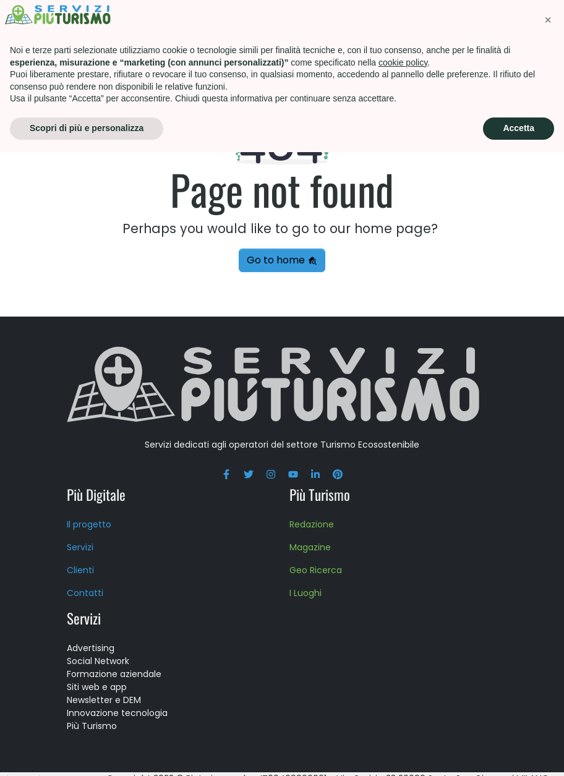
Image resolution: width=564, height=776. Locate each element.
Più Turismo (224, 22)
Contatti (451, 47)
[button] (548, 644)
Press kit (501, 22)
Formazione (308, 22)
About (440, 22)
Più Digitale (96, 494)
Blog (512, 47)
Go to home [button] (282, 260)
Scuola (382, 22)
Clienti (80, 570)
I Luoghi (305, 593)
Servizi (154, 22)
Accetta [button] (518, 752)
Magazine (310, 547)
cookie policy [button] (402, 686)
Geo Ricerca (315, 570)
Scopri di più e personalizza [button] (86, 752)
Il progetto (89, 524)
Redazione (311, 524)
